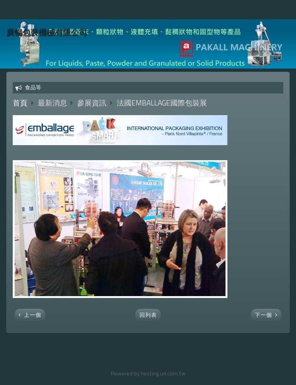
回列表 (148, 315)
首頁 (20, 102)
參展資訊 (92, 102)
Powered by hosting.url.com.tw (148, 373)
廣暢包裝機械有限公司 (46, 32)
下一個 (263, 315)
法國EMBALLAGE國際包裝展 (162, 102)
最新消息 (53, 102)
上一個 (32, 315)
